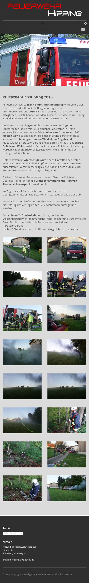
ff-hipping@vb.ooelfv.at (21, 559)
